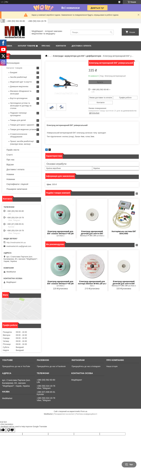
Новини (10, 174)
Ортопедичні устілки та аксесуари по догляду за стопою (20, 105)
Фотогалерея (12, 63)
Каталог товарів (26, 46)
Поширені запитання (16, 189)
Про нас (46, 46)
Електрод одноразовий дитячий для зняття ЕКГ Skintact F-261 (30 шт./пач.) (92, 233)
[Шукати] (111, 32)
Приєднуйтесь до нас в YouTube (16, 366)
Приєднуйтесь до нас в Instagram (86, 366)
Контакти (61, 46)
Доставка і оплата (81, 46)
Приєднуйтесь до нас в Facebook (51, 366)
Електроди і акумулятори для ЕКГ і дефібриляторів (77, 56)
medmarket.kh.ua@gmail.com (18, 246)
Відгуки (10, 164)
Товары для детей (18, 120)
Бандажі (13, 72)
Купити (100, 82)
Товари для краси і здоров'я (22, 125)
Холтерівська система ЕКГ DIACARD (124, 232)
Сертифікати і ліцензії (17, 184)
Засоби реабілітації (18, 77)
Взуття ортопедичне (18, 98)
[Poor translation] (10, 430)
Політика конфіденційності (86, 414)
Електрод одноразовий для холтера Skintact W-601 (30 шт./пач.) (92, 283)
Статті (9, 154)
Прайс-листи (12, 150)
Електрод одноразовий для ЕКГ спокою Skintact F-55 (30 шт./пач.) (60, 233)
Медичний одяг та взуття (21, 82)
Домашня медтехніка (19, 86)
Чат (129, 464)
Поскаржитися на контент (64, 414)
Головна (7, 46)
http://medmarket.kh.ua (16, 242)
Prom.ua (84, 411)
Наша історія (111, 366)
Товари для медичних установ (23, 129)
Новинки (10, 179)
